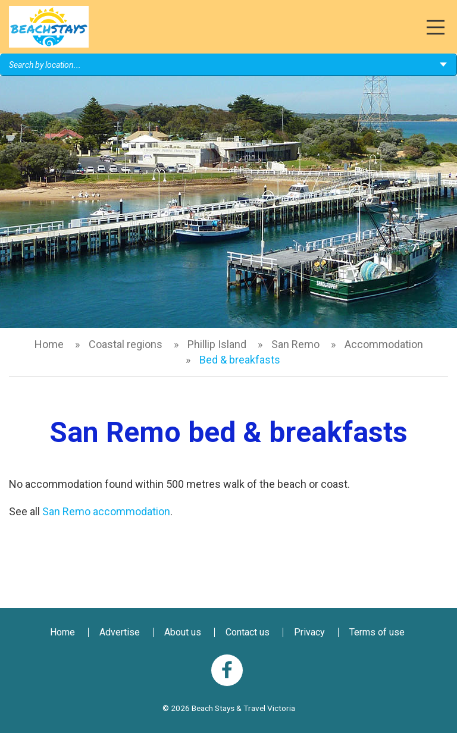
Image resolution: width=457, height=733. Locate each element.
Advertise (119, 632)
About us (182, 632)
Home (49, 344)
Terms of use (377, 632)
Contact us (248, 632)
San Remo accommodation (106, 511)
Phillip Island (216, 344)
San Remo (295, 344)
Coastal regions (125, 344)
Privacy (309, 632)
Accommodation (384, 344)
